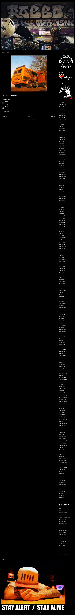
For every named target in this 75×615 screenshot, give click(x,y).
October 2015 (61, 288)
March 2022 (61, 148)
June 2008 (61, 451)
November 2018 (62, 220)
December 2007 (62, 462)
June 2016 (61, 274)
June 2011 (61, 384)
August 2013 (61, 336)
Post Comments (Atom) (31, 119)
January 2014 (61, 327)
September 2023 (62, 119)
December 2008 (62, 440)
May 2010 (60, 408)
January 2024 (61, 113)
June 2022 (61, 143)
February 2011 (61, 392)
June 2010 (61, 406)
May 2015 (60, 298)
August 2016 (61, 270)
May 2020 (60, 187)
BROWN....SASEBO (62, 514)
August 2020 (61, 181)
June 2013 (61, 340)
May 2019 (60, 209)
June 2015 (61, 296)
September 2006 (62, 489)
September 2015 (62, 290)
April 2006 (61, 497)
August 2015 (61, 292)
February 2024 (61, 111)
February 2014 (61, 325)
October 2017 (61, 244)
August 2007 (61, 469)
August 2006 (61, 491)
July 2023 (60, 122)
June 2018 (61, 229)
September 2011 (62, 379)
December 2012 (62, 351)
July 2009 (60, 427)
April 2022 (61, 146)
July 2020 (60, 183)
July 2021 (60, 161)
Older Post (53, 116)
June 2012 (61, 362)
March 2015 (61, 301)
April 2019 (61, 211)
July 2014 (60, 316)
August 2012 (61, 358)
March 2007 (61, 478)
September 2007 (62, 467)
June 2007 (61, 473)
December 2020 (62, 174)
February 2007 (61, 480)
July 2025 (60, 106)
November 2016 (62, 264)
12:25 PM (6, 109)
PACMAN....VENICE (62, 536)
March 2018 (61, 235)
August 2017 (61, 248)
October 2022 (61, 135)
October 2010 (61, 399)
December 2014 (62, 307)
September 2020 (62, 180)
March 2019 (61, 213)
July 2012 (60, 360)
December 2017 (62, 240)
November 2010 (62, 397)
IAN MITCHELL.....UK (63, 525)
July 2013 (60, 338)
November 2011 (62, 375)
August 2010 (61, 403)
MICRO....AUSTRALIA (63, 530)
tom (5, 101)
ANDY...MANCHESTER (63, 512)
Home (29, 116)
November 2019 (62, 198)
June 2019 (61, 207)
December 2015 (62, 285)
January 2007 (61, 482)
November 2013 (62, 331)
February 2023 (61, 128)
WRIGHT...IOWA (62, 545)
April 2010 (61, 410)
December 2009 (62, 417)
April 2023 (61, 126)
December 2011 (62, 373)
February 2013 (61, 347)
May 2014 (60, 320)
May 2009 (60, 430)
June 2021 (61, 163)
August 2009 (61, 425)
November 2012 (62, 353)
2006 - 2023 (61, 508)
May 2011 (60, 386)
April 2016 (61, 277)
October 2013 (61, 333)
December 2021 (62, 154)
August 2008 (61, 447)
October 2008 (61, 443)
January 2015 (61, 305)
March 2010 (61, 412)
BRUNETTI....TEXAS (62, 515)
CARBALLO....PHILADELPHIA (64, 517)
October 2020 (61, 178)
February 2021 (61, 170)
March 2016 (61, 279)
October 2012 (61, 355)
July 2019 (60, 205)
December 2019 (62, 196)
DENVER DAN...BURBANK (64, 519)
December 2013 (62, 329)
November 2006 (62, 486)
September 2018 (62, 224)
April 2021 (61, 167)
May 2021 (60, 165)
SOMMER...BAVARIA (62, 541)
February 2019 (61, 215)
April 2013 (61, 344)
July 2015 (60, 294)
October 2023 (61, 117)
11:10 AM (6, 104)
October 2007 (61, 465)
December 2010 (62, 395)
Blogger (43, 612)
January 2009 (61, 438)
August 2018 (61, 226)
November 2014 (62, 309)
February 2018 (61, 237)
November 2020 (62, 176)
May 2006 (60, 495)
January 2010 (61, 416)
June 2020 (61, 185)
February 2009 (61, 436)
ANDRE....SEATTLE (62, 510)
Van (4, 96)
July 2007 (60, 471)
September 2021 (62, 157)
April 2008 (61, 454)
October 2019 (61, 200)
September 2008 (62, 445)
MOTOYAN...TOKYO (62, 534)
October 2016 (61, 266)
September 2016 (62, 268)
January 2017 (61, 261)
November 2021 (62, 156)
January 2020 (61, 194)
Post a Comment (6, 111)
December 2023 (62, 115)
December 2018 (62, 218)
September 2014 (62, 312)
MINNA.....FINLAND (62, 532)
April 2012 (61, 366)
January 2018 (61, 239)
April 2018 (61, 233)
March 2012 (61, 368)
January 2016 (61, 283)
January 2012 (61, 371)
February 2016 (61, 281)
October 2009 (61, 421)
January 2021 (61, 172)
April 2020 (61, 189)
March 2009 (61, 434)
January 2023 (61, 130)
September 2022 (62, 137)
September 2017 (62, 246)
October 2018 (61, 222)
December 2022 (62, 132)
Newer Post (4, 116)
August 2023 (61, 121)
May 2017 (60, 253)
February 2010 (61, 414)
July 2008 (60, 449)
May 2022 (60, 145)
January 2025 (61, 108)
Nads (5, 106)
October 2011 (61, 377)
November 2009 (62, 419)
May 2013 (60, 342)
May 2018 (60, 231)
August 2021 (61, 159)
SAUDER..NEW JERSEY (63, 539)
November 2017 (62, 242)
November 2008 (62, 441)
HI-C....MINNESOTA (62, 521)
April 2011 (61, 388)
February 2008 (61, 458)
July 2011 (60, 382)
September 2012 (62, 357)
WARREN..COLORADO (63, 543)
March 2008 (61, 456)
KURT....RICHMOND (62, 528)
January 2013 (61, 349)
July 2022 (60, 141)
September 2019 (62, 202)
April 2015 (61, 299)
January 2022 (61, 152)
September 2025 (62, 104)
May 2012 (60, 364)
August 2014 (61, 314)
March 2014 (61, 323)
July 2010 (60, 405)
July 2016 (60, 272)
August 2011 (61, 381)
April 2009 (61, 432)
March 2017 (61, 257)
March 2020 (61, 191)
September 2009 (62, 423)
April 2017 (61, 255)
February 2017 (61, 259)
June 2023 (61, 124)
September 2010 (62, 401)
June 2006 (61, 493)
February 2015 (61, 303)
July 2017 (60, 250)
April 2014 (61, 322)
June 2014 (61, 318)
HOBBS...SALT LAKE (63, 523)
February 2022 (61, 150)
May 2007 (60, 475)
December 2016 (62, 263)
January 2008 (61, 460)
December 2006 (62, 484)
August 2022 (61, 139)
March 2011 (61, 390)
